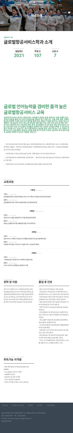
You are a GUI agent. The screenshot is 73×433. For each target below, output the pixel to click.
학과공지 (34, 5)
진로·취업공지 (51, 405)
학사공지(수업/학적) (18, 405)
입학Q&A (50, 5)
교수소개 (27, 5)
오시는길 (59, 5)
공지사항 (5, 405)
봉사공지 (40, 405)
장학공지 (30, 405)
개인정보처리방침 (6, 421)
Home (12, 5)
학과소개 (19, 5)
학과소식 (41, 5)
